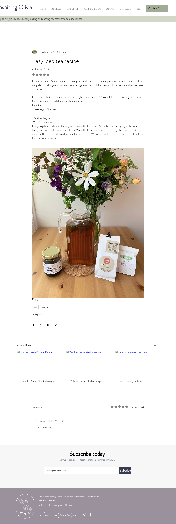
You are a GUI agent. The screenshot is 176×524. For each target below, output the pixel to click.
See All (156, 344)
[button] (155, 26)
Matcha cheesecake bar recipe (86, 381)
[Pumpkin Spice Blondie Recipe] (39, 363)
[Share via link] (55, 324)
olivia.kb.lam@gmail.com (56, 505)
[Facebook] (90, 514)
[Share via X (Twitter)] (40, 324)
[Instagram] (84, 514)
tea (35, 307)
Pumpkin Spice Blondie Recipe (37, 381)
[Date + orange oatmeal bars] (137, 363)
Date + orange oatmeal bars (133, 381)
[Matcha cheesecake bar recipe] (88, 363)
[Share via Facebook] (33, 324)
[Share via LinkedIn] (48, 324)
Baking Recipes (39, 314)
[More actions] (142, 52)
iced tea (45, 307)
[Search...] (156, 8)
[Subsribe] (125, 470)
